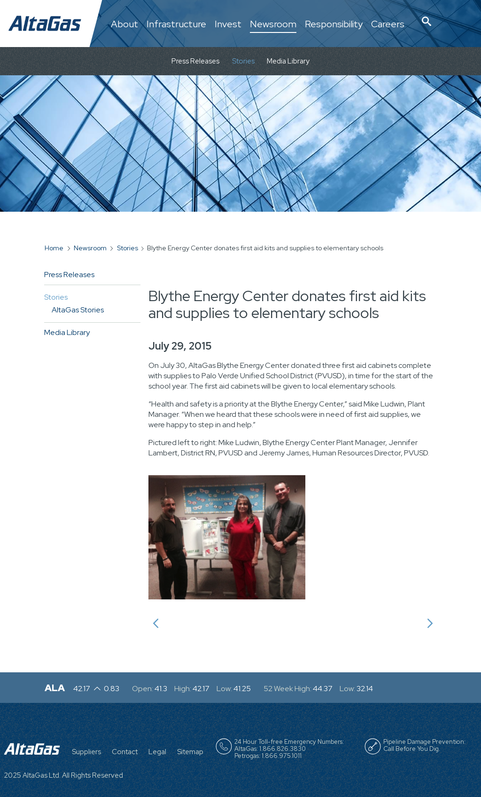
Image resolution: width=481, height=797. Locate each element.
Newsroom (273, 24)
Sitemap (190, 752)
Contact (125, 752)
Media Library (288, 61)
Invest (228, 24)
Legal (157, 752)
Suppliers (86, 752)
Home (54, 248)
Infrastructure (176, 24)
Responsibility (334, 24)
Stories (243, 61)
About (124, 24)
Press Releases (195, 61)
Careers (387, 24)
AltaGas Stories (78, 310)
